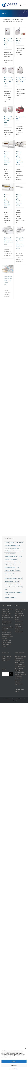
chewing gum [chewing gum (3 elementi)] (8, 550)
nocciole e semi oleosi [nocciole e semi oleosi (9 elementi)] (10, 567)
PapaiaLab (16, 700)
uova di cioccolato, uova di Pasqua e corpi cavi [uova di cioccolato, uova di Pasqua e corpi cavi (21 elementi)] (13, 593)
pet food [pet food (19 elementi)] (18, 570)
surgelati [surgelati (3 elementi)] (14, 586)
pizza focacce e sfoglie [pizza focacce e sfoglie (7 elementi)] (10, 573)
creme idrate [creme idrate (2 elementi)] (8, 562)
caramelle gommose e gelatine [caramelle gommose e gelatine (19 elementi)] (12, 548)
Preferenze (14, 1065)
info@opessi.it (19, 621)
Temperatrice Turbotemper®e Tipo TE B (20, 84)
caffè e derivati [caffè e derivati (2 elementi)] (19, 542)
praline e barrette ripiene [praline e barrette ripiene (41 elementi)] (11, 578)
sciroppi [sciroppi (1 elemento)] (17, 581)
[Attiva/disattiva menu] (24, 5)
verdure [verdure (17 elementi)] (7, 597)
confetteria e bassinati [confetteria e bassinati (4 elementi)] (10, 553)
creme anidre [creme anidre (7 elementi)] (14, 559)
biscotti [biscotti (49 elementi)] (12, 542)
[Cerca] (11, 674)
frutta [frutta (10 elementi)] (6, 564)
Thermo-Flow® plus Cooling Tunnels (18, 211)
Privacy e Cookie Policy (13, 1068)
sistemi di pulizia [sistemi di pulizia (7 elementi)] (9, 584)
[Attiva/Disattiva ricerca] (21, 5)
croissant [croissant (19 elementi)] (15, 562)
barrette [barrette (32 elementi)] (7, 542)
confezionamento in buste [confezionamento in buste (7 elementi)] (11, 556)
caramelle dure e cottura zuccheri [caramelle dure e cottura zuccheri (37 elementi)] (12, 545)
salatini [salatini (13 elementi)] (20, 578)
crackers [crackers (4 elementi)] (7, 559)
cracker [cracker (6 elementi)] (20, 556)
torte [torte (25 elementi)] (6, 589)
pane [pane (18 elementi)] (18, 567)
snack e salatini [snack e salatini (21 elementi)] (17, 584)
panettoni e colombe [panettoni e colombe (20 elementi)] (9, 570)
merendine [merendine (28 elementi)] (11, 564)
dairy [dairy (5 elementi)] (20, 562)
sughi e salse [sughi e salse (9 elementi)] (8, 586)
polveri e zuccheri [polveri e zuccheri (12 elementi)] (9, 575)
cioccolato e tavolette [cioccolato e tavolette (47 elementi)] (18, 550)
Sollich (5, 47)
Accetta (14, 1061)
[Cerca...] (5, 674)
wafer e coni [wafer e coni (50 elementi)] (13, 597)
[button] (26, 1048)
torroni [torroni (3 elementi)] (20, 586)
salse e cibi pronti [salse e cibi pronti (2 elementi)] (9, 581)
